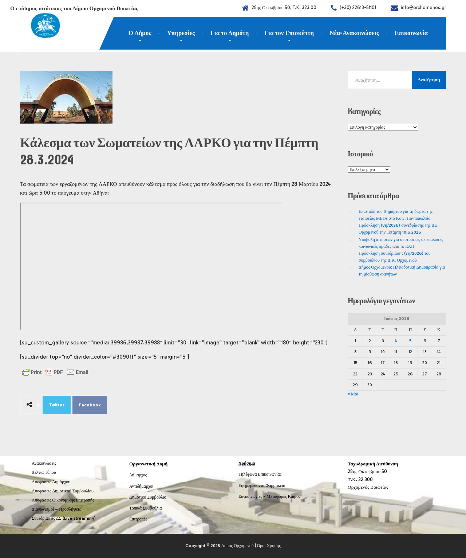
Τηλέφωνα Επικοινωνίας (259, 474)
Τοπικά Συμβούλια (145, 508)
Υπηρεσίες (181, 32)
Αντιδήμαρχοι (141, 486)
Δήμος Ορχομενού (237, 545)
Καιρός (294, 496)
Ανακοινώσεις (44, 463)
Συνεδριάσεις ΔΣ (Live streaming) (64, 518)
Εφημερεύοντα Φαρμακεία (261, 485)
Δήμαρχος (138, 474)
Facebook (90, 404)
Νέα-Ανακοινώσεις (354, 32)
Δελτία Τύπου (44, 472)
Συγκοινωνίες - (252, 496)
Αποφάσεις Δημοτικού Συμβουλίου (63, 490)
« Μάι (353, 394)
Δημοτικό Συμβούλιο (147, 497)
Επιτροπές (138, 519)
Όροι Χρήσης (269, 545)
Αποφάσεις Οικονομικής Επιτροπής (63, 500)
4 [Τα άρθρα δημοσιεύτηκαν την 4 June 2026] (396, 340)
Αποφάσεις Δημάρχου (51, 481)
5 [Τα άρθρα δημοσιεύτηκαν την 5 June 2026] (410, 340)
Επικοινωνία (411, 32)
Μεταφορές (276, 496)
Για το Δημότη (229, 32)
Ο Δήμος (140, 32)
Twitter (56, 404)
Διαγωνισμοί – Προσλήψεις (56, 509)
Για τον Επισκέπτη (289, 32)
